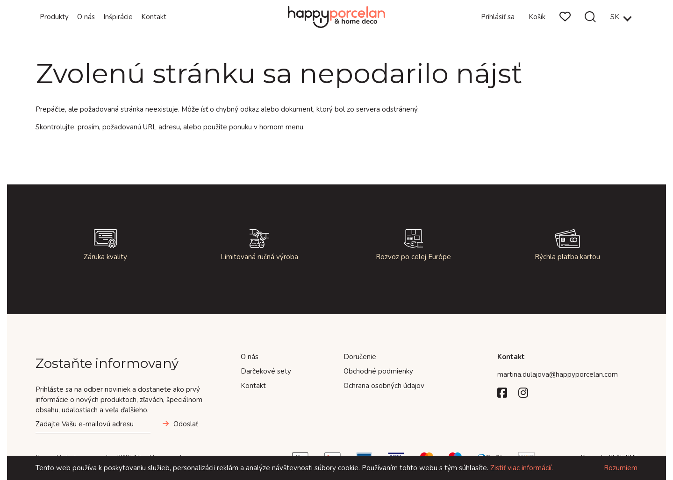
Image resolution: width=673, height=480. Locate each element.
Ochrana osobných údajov (384, 385)
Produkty (54, 16)
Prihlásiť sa (498, 16)
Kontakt (153, 16)
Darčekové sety (266, 371)
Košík (537, 16)
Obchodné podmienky (378, 371)
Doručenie (360, 356)
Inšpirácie (118, 16)
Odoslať (185, 424)
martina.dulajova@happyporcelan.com (557, 374)
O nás (86, 16)
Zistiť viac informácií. (521, 468)
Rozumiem (620, 468)
